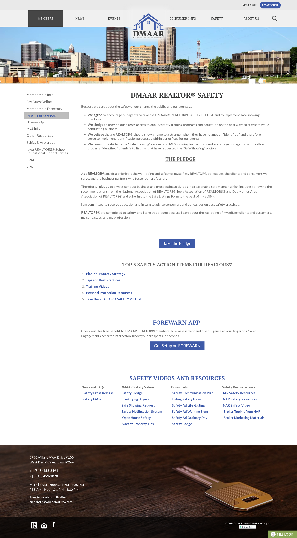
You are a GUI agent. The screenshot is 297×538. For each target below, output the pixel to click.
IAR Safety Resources (239, 393)
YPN (30, 167)
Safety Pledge (132, 393)
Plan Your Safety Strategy (105, 274)
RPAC (31, 160)
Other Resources (39, 135)
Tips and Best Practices (103, 280)
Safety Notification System (142, 411)
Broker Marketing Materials (244, 418)
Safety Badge (182, 424)
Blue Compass (263, 523)
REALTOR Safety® (41, 116)
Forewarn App (36, 122)
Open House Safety (136, 418)
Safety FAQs (91, 399)
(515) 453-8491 (46, 471)
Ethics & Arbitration (41, 142)
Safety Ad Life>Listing (188, 405)
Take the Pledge (177, 243)
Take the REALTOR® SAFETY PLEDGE (114, 299)
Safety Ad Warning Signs (190, 411)
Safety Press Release (98, 393)
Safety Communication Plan (192, 393)
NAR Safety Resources (240, 399)
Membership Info (39, 95)
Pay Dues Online (39, 102)
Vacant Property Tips (138, 424)
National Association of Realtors (51, 502)
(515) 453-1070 (46, 476)
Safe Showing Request (138, 405)
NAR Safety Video (236, 405)
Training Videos (97, 286)
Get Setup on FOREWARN (177, 345)
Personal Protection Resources (109, 293)
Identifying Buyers (135, 399)
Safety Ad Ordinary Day (189, 418)
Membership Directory (44, 109)
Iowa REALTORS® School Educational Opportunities (47, 151)
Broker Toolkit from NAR (242, 411)
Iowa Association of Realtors (48, 497)
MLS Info (33, 128)
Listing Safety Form (186, 399)
